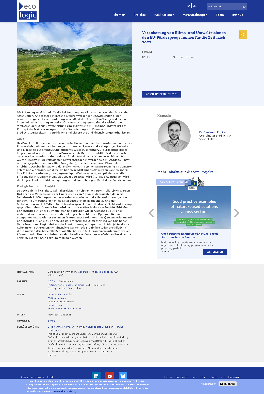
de (194, 6)
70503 (51, 321)
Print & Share (243, 34)
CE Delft (52, 281)
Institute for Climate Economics (66, 285)
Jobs (194, 377)
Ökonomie (78, 327)
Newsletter (182, 377)
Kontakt (168, 377)
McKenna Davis (56, 298)
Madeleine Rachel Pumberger (65, 309)
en (189, 6)
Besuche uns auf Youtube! (109, 376)
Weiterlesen (215, 252)
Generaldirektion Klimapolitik (95, 272)
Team (220, 14)
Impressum (234, 377)
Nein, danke (227, 384)
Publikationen (164, 14)
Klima (67, 327)
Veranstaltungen (195, 14)
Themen (119, 14)
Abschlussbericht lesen (161, 94)
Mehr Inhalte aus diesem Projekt (185, 172)
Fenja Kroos (55, 305)
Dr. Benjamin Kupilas (60, 294)
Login (204, 377)
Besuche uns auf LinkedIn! (96, 376)
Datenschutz (218, 377)
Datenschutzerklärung (65, 392)
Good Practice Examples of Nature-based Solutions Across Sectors (189, 235)
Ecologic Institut (57, 288)
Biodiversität (55, 327)
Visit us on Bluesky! (123, 376)
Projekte (140, 14)
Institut (237, 14)
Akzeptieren (209, 384)
